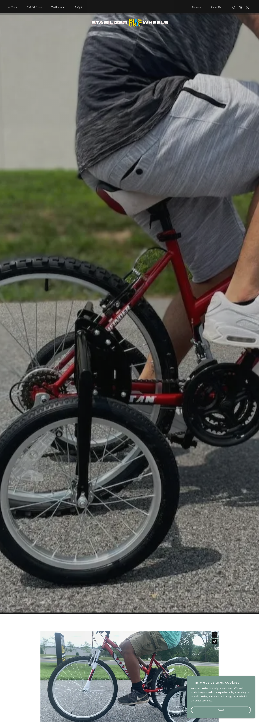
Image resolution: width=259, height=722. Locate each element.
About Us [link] (216, 7)
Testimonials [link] (58, 7)
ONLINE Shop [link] (34, 7)
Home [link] (14, 7)
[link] (129, 6)
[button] (247, 7)
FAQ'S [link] (78, 7)
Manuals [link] (196, 7)
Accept (221, 709)
